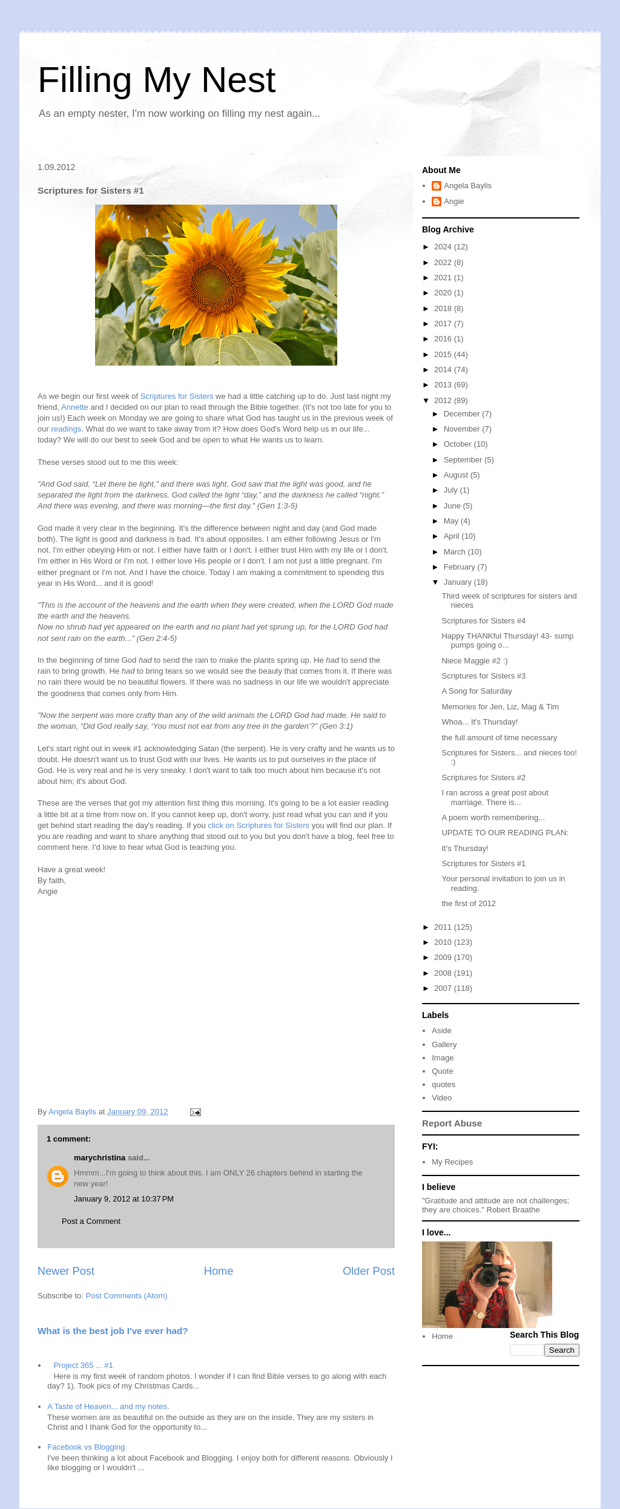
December (463, 413)
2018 (444, 308)
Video (442, 1097)
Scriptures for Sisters (177, 396)
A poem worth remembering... (493, 817)
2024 (444, 246)
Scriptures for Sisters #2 (483, 777)
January (459, 582)
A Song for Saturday (476, 690)
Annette (74, 407)
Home (219, 1271)
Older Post (369, 1271)
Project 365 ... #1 (83, 1365)
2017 (444, 323)
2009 (444, 957)
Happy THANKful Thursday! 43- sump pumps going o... (507, 640)
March (456, 551)
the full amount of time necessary (499, 737)
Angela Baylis (468, 185)
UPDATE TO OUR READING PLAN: (505, 832)
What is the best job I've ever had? (113, 1331)
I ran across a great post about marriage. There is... (494, 797)
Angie (454, 201)
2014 (444, 369)
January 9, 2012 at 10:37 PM (124, 1198)
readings (66, 428)
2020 (444, 292)
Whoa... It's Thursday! (479, 721)
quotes (443, 1084)
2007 (444, 988)
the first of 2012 (468, 903)
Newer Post (66, 1271)
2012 (444, 400)
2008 (444, 973)
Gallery (444, 1044)
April (453, 536)
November (463, 428)
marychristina (99, 1157)
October (459, 444)
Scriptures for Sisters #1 (483, 863)
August (457, 474)
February (461, 566)
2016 (444, 338)
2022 (444, 262)
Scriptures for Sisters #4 (483, 620)
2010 (444, 942)
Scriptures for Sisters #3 (483, 675)
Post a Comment (91, 1221)
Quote (442, 1071)
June (453, 505)
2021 (444, 277)
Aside (442, 1030)
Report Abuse (452, 1123)
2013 (444, 384)
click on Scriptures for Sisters (258, 825)
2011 (444, 927)
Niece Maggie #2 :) (474, 660)
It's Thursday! (464, 848)
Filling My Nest (156, 79)
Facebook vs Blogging (86, 1446)
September (464, 459)
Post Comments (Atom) (127, 1295)
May (452, 520)
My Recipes (452, 1161)
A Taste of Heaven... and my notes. (108, 1406)
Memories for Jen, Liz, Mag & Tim (500, 706)
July (452, 490)
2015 (444, 354)
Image (442, 1057)
